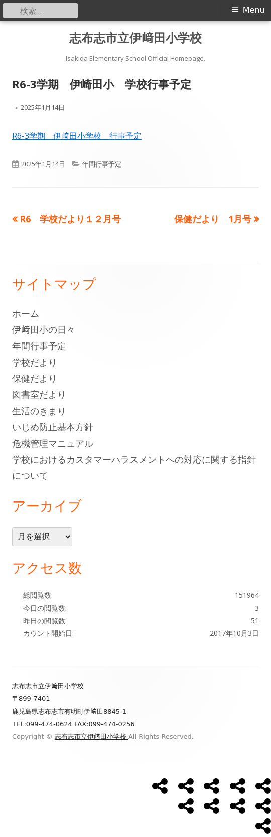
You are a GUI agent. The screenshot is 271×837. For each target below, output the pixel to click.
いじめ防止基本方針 (52, 427)
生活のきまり (39, 411)
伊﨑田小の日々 (43, 329)
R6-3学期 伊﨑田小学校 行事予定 (77, 135)
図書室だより (39, 394)
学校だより (34, 362)
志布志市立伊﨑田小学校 (135, 38)
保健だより (34, 378)
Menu (254, 10)
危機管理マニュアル (52, 443)
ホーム (25, 313)
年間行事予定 (101, 164)
